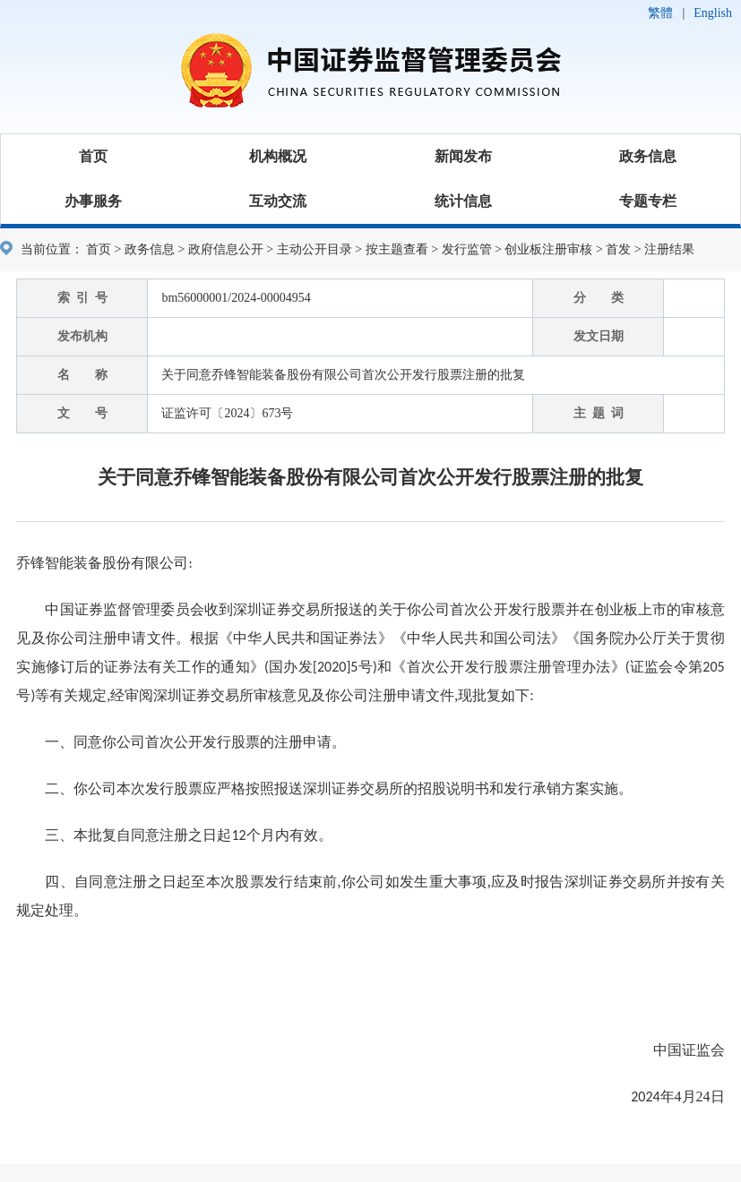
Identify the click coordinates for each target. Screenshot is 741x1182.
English (713, 13)
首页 (93, 156)
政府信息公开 (225, 249)
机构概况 (277, 156)
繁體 (660, 13)
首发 (618, 249)
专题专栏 (647, 201)
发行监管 (467, 249)
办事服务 (93, 201)
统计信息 (463, 201)
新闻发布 (463, 156)
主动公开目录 (314, 249)
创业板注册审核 (548, 249)
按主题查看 (397, 249)
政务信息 (647, 156)
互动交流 (277, 201)
